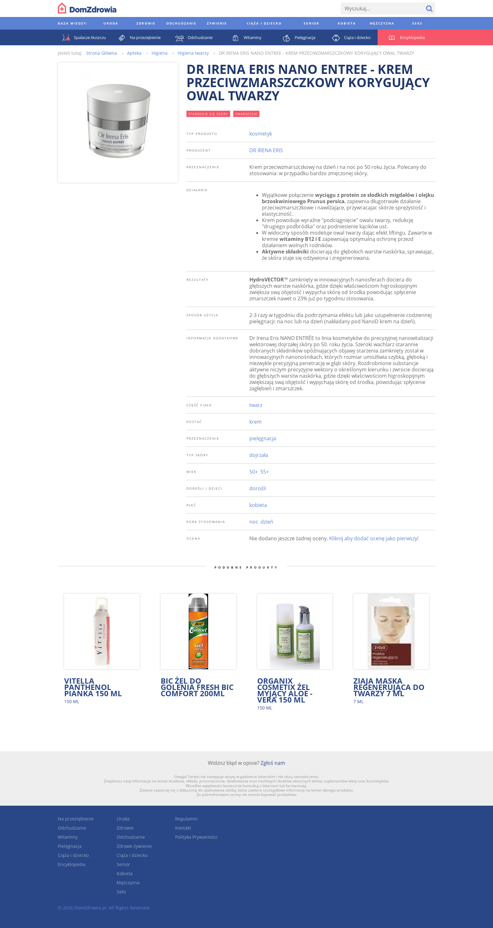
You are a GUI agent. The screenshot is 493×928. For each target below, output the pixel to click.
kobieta (258, 505)
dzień (267, 521)
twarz (255, 405)
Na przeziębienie (76, 819)
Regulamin (186, 819)
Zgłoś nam (273, 762)
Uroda (123, 819)
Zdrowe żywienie (134, 846)
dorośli (257, 488)
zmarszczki (246, 114)
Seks (121, 892)
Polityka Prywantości (196, 837)
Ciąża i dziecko (73, 855)
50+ (253, 471)
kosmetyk (260, 133)
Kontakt (183, 828)
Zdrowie (125, 828)
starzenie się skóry (208, 114)
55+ (264, 471)
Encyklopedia (72, 864)
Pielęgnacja (70, 846)
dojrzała (258, 455)
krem (255, 421)
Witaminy (68, 837)
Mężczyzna (128, 883)
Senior (123, 864)
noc (253, 521)
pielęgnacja (262, 438)
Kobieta (125, 873)
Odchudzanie (72, 828)
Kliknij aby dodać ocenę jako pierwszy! (373, 538)
